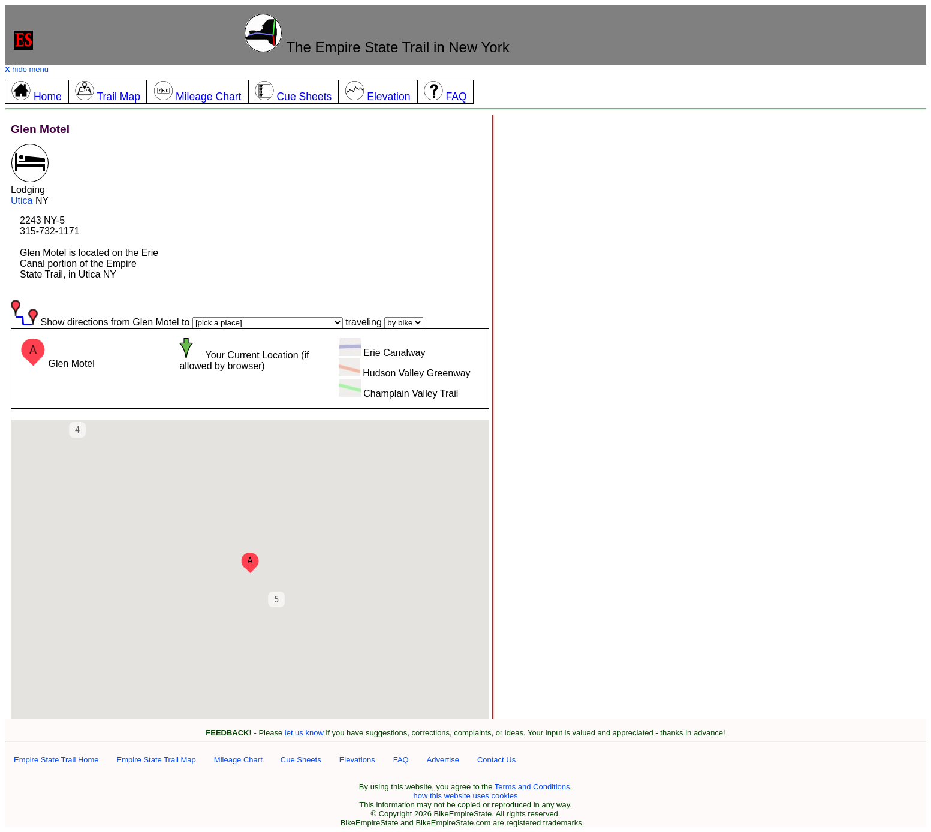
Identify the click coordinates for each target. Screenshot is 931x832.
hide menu (27, 69)
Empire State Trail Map (156, 759)
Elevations (357, 759)
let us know (304, 732)
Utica (21, 200)
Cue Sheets (301, 759)
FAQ (401, 759)
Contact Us (496, 759)
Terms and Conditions (532, 786)
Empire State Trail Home (56, 759)
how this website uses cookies (465, 795)
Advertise (443, 759)
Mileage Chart (238, 759)
